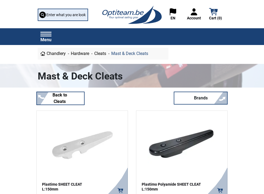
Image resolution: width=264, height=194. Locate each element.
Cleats (100, 53)
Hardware (80, 53)
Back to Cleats (60, 98)
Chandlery (56, 53)
